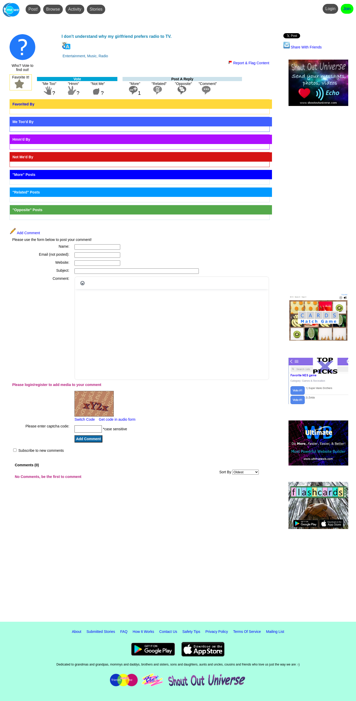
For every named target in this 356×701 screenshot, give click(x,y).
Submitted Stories (101, 632)
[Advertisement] (318, 200)
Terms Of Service (247, 632)
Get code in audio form (117, 419)
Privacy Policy (217, 632)
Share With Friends (302, 47)
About (76, 632)
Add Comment (25, 233)
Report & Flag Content (248, 63)
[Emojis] (82, 283)
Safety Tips (191, 632)
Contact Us (168, 632)
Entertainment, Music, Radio (85, 56)
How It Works (143, 632)
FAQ (123, 632)
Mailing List (275, 632)
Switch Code (84, 419)
